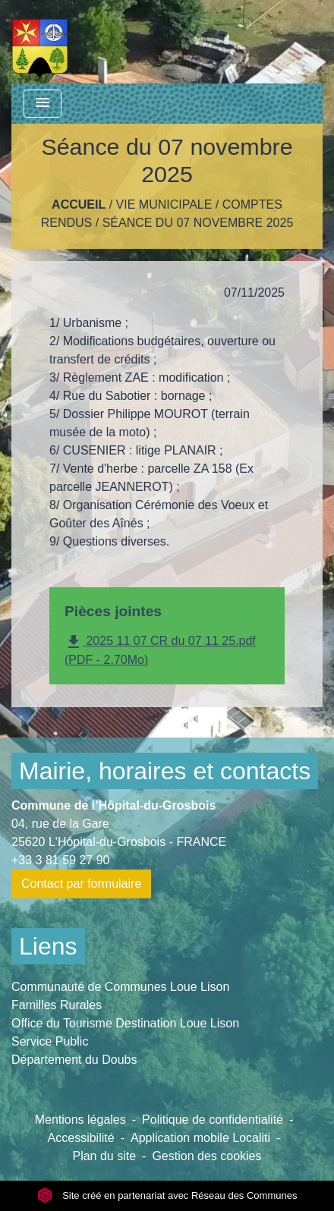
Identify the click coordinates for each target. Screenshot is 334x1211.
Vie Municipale (164, 204)
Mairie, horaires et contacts (164, 771)
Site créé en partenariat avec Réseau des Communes (167, 1195)
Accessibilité (81, 1137)
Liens (48, 946)
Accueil (79, 204)
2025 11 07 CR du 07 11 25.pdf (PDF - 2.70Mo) (160, 649)
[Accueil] (40, 41)
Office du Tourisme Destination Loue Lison (125, 1023)
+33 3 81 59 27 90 (60, 860)
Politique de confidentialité (212, 1119)
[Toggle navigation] (42, 104)
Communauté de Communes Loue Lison (120, 986)
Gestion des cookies (206, 1156)
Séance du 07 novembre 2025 (198, 222)
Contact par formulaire (81, 883)
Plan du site (104, 1156)
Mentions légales (80, 1119)
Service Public (49, 1041)
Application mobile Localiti (200, 1137)
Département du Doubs (74, 1059)
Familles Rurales (56, 1005)
